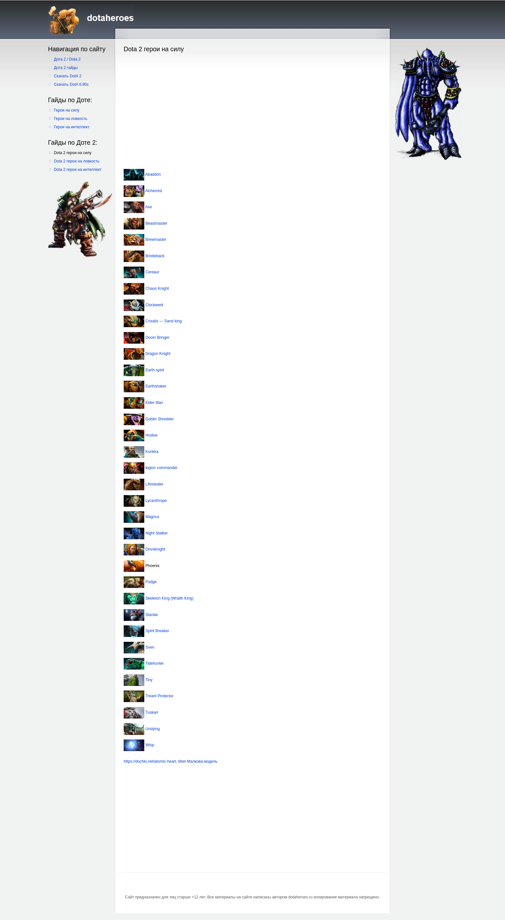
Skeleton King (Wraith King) (168, 598)
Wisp (149, 745)
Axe (148, 207)
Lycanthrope (155, 500)
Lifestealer (153, 484)
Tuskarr (151, 712)
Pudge (150, 582)
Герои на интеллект (71, 127)
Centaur (151, 272)
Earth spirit (154, 370)
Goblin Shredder (159, 419)
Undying (152, 729)
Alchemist (153, 191)
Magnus (151, 516)
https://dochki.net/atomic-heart (150, 761)
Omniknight (154, 549)
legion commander (160, 468)
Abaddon (152, 174)
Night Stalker (156, 533)
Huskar (151, 435)
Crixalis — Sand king (163, 321)
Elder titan (153, 402)
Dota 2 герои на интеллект (77, 169)
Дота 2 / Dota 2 (67, 59)
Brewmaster (155, 239)
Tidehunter (154, 663)
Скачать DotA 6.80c (71, 84)
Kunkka (151, 451)
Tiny (148, 680)
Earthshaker (155, 386)
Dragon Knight (157, 354)
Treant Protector (159, 696)
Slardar (151, 614)
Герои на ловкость (70, 118)
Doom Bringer (156, 337)
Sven (149, 647)
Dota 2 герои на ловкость (76, 161)
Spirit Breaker (156, 631)
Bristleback (154, 256)
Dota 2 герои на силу (72, 153)
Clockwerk (153, 305)
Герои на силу (66, 110)
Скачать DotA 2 (67, 76)
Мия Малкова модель (197, 761)
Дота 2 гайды (66, 67)
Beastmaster (155, 223)
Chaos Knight (156, 288)
